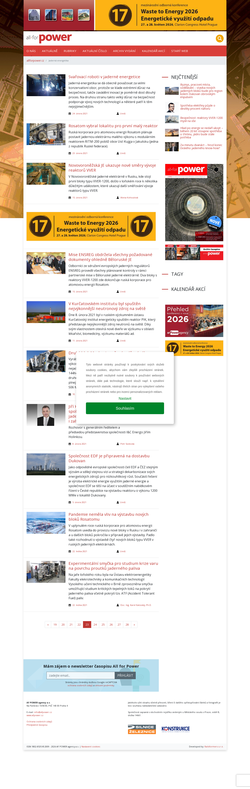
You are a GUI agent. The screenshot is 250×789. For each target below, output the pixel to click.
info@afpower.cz (43, 712)
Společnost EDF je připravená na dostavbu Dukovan (109, 458)
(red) (123, 113)
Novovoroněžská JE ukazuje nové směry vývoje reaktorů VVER (112, 167)
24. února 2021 (80, 113)
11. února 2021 (80, 340)
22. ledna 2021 (79, 551)
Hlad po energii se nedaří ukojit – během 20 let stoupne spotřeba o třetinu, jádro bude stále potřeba (201, 132)
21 (71, 624)
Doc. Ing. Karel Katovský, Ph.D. (136, 605)
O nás (31, 51)
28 (127, 624)
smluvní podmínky (104, 685)
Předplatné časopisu (37, 724)
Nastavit (125, 398)
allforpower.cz (35, 60)
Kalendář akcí (153, 51)
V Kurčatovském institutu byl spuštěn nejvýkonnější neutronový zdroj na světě (107, 306)
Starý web (179, 51)
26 (111, 624)
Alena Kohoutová (129, 197)
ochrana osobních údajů (80, 685)
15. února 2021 (80, 197)
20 (63, 624)
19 (55, 624)
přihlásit (125, 675)
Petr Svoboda (127, 443)
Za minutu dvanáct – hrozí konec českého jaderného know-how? (201, 146)
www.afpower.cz (35, 715)
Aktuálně (49, 51)
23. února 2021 (80, 153)
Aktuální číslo (95, 51)
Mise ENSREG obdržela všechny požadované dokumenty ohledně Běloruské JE (110, 257)
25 (103, 624)
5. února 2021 (79, 502)
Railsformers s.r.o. (213, 746)
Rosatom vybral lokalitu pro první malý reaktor (113, 125)
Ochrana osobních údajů (39, 721)
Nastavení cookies (90, 746)
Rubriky (70, 51)
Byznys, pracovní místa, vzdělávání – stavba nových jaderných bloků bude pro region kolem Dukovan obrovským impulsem (201, 91)
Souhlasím (125, 408)
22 (79, 624)
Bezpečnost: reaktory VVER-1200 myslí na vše (201, 119)
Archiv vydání (124, 51)
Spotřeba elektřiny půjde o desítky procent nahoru (197, 107)
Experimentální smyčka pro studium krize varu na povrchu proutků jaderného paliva (113, 566)
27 (119, 624)
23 (87, 624)
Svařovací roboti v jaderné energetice (104, 76)
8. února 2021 (79, 443)
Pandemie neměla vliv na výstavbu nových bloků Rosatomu (109, 516)
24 (95, 624)
